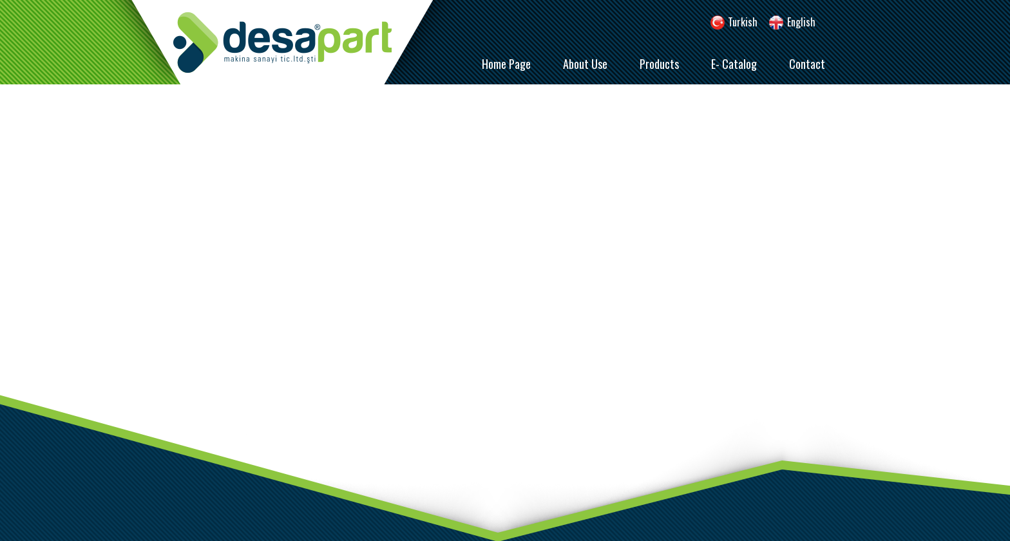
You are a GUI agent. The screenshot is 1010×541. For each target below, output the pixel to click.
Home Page (506, 63)
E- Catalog (734, 63)
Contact (807, 63)
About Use (585, 63)
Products (659, 63)
